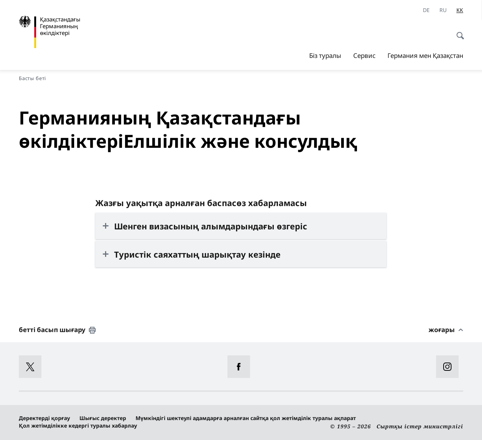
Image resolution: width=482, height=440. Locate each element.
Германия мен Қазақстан (425, 55)
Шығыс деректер (102, 418)
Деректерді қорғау (44, 418)
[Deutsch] (426, 10)
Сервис (364, 55)
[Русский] (443, 10)
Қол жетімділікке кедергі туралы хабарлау (78, 425)
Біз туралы (325, 55)
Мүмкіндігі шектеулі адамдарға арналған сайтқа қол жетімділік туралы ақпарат (246, 418)
